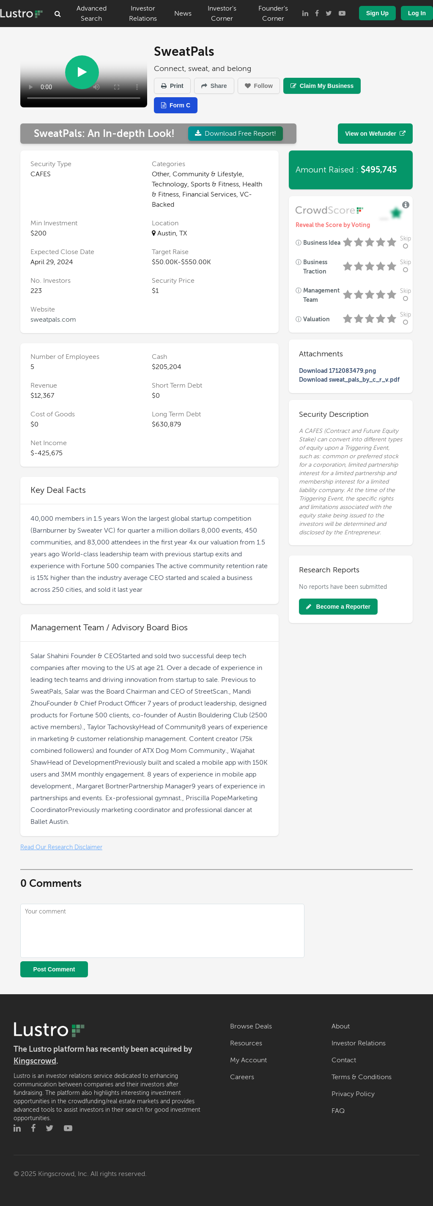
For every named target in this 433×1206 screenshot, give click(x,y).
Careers (242, 1077)
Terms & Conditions (362, 1077)
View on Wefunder (375, 133)
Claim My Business (322, 85)
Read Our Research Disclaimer (61, 847)
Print (172, 85)
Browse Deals (251, 1026)
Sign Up (377, 13)
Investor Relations (143, 13)
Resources (246, 1043)
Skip (405, 242)
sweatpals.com (53, 319)
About (341, 1026)
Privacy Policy (353, 1094)
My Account (248, 1060)
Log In (417, 13)
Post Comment (54, 969)
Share (214, 85)
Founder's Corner (273, 13)
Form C (175, 105)
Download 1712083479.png (337, 371)
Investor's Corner (222, 13)
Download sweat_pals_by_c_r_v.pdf (349, 380)
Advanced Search (92, 13)
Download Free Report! (235, 133)
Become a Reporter (338, 606)
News (183, 13)
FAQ (338, 1111)
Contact (344, 1060)
